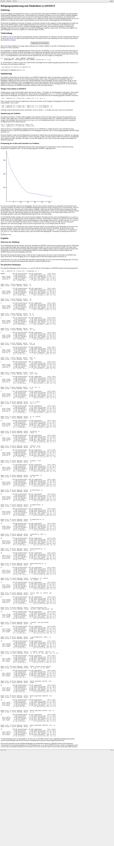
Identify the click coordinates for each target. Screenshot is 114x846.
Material (15, 1)
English (111, 1)
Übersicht (3, 1)
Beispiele (9, 1)
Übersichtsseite (9, 38)
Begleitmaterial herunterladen (39, 43)
